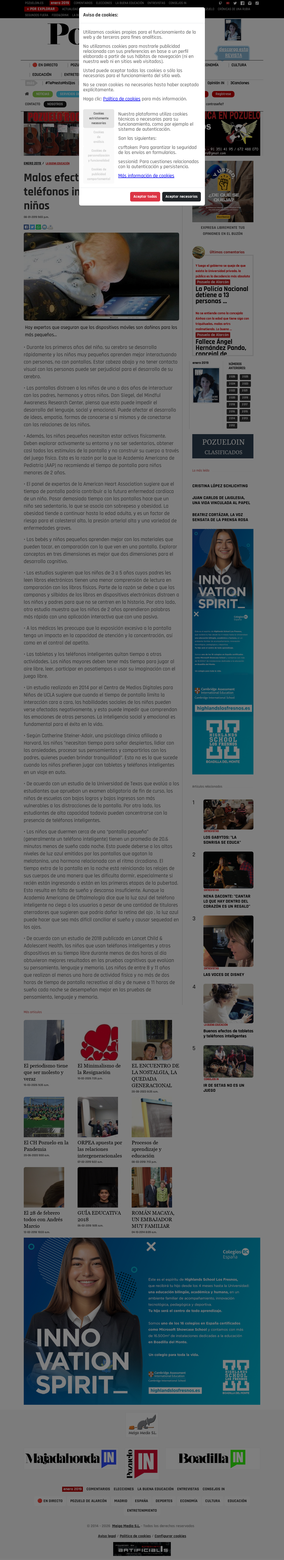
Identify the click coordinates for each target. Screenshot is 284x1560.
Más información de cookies (146, 176)
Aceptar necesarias (181, 197)
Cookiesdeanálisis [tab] (98, 137)
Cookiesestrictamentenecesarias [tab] (98, 118)
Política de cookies (121, 99)
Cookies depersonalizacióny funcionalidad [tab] (99, 155)
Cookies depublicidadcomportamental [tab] (98, 174)
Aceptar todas (145, 197)
